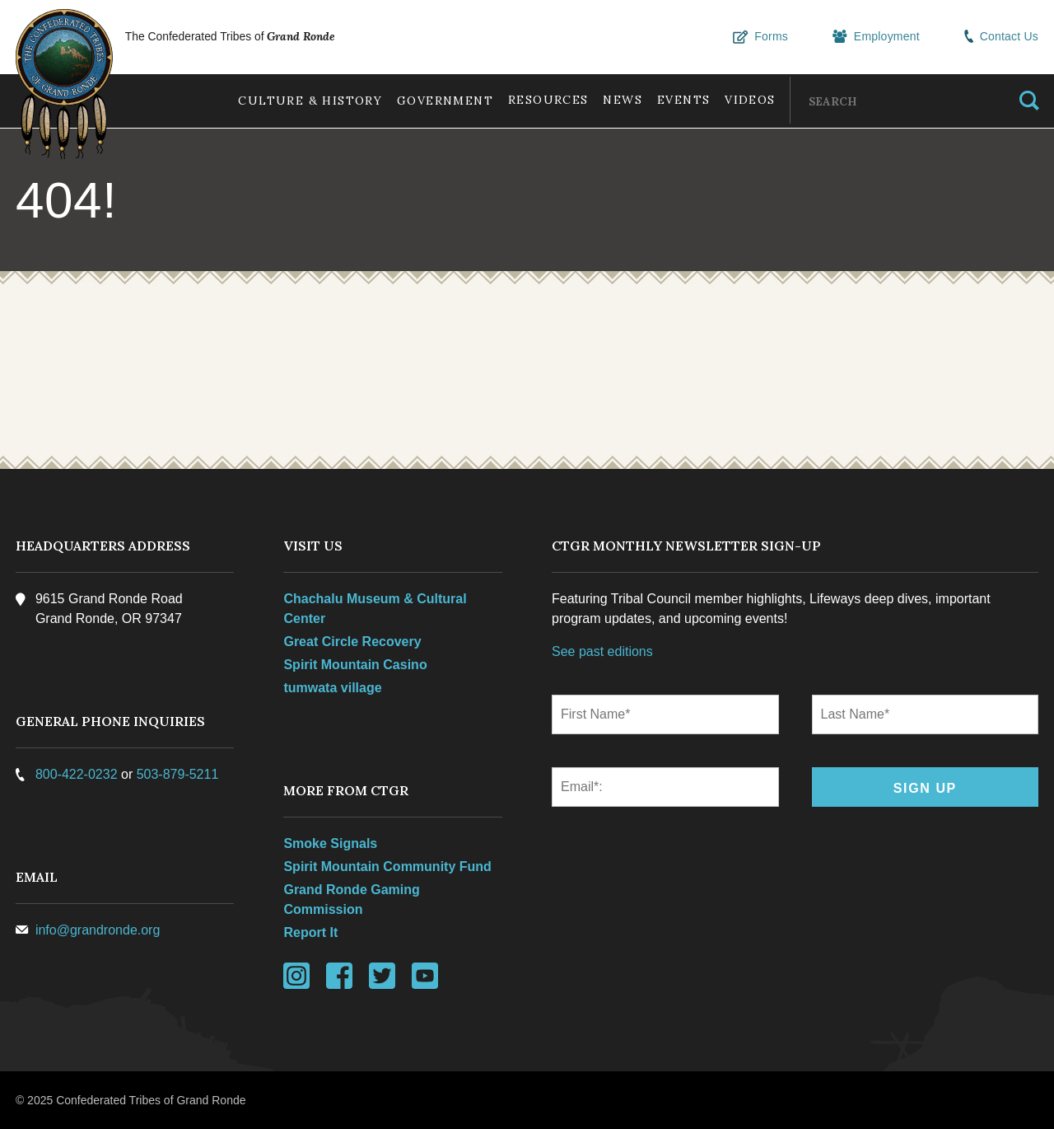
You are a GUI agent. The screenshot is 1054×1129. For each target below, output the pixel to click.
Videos (749, 99)
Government (437, 100)
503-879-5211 (179, 774)
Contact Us (1001, 37)
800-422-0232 (77, 774)
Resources (541, 99)
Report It (311, 932)
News (618, 99)
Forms (763, 37)
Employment (878, 37)
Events (680, 99)
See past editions (602, 651)
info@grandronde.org (98, 930)
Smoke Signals (331, 843)
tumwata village (333, 688)
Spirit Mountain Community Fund (388, 867)
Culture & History (300, 100)
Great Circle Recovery (353, 642)
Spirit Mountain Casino (355, 665)
